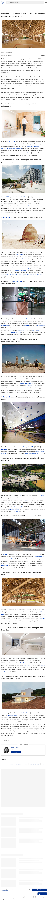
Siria (22, 259)
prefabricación (41, 325)
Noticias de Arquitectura (15, 764)
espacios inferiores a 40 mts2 (23, 153)
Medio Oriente (8, 217)
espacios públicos (34, 764)
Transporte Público (28, 447)
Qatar (25, 764)
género (30, 386)
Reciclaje (5, 554)
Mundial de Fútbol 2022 (19, 270)
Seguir (16, 752)
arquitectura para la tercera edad (27, 206)
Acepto (39, 890)
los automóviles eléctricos (31, 454)
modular (26, 325)
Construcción (18, 281)
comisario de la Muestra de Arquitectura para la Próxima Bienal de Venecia (21, 275)
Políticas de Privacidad (25, 889)
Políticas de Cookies (4, 890)
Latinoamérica (19, 254)
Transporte (7, 397)
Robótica (43, 665)
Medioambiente (25, 713)
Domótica (7, 672)
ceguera (3, 213)
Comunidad (17, 511)
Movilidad (4, 449)
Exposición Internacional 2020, (20, 268)
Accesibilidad (6, 197)
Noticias (5, 764)
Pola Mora (15, 748)
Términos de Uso (18, 889)
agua (20, 495)
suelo (42, 495)
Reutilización (4, 565)
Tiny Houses (11, 142)
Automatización (36, 330)
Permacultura (26, 500)
